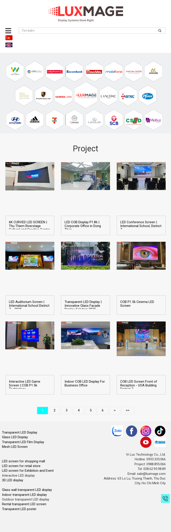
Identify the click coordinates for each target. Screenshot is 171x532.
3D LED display (12, 480)
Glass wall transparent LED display (27, 490)
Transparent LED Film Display (23, 442)
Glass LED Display (15, 437)
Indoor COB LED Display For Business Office (85, 383)
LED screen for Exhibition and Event (28, 471)
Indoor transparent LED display (24, 495)
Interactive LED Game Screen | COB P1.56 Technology (24, 385)
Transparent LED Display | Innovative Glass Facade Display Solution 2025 (83, 305)
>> (127, 410)
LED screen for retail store (21, 466)
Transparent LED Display (19, 432)
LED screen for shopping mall (23, 461)
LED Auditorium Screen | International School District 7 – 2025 (29, 305)
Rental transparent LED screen (24, 504)
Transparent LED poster (19, 509)
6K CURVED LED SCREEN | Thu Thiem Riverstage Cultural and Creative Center (29, 226)
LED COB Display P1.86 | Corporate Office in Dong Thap (83, 226)
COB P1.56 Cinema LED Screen (137, 303)
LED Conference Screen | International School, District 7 (140, 226)
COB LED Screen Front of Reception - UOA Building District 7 (138, 385)
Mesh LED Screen (15, 447)
